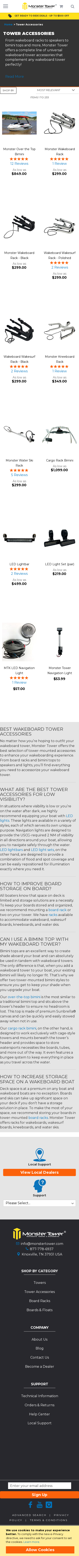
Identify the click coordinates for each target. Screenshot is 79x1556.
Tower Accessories (39, 1292)
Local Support (40, 1423)
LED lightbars (11, 850)
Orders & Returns (39, 1405)
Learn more (31, 1542)
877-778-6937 (42, 1249)
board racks (38, 1118)
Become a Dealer (39, 1367)
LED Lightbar (19, 564)
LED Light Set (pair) (59, 564)
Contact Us (39, 1357)
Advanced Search (29, 1515)
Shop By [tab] (8, 90)
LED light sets (42, 850)
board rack (57, 910)
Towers (39, 1283)
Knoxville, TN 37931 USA (42, 1254)
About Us (39, 1339)
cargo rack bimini (22, 1028)
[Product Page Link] (19, 123)
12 (19, 164)
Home (8, 24)
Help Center (39, 1414)
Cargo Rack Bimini (59, 460)
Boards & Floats (39, 1310)
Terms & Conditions (48, 1520)
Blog (40, 1348)
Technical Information (39, 1396)
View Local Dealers (39, 1172)
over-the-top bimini (24, 997)
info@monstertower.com (42, 1244)
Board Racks (39, 1301)
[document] (40, 1540)
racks (53, 915)
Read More (14, 77)
